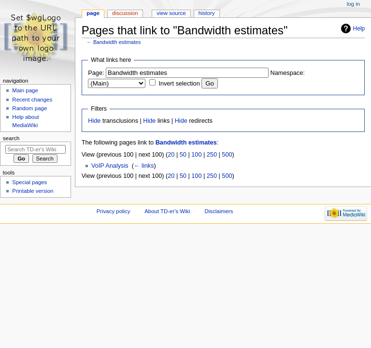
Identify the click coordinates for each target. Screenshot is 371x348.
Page (93, 13)
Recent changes (32, 99)
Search (11, 138)
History (207, 13)
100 (196, 154)
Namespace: (288, 73)
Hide (94, 120)
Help (359, 28)
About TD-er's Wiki (167, 211)
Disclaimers (219, 211)
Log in (353, 4)
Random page (29, 108)
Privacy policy (113, 211)
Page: (96, 73)
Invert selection (179, 83)
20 (171, 154)
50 (183, 154)
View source (171, 13)
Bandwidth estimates (117, 42)
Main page (25, 90)
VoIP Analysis (109, 165)
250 (212, 154)
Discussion (125, 13)
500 (227, 154)
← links (144, 165)
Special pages (29, 182)
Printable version (32, 191)
